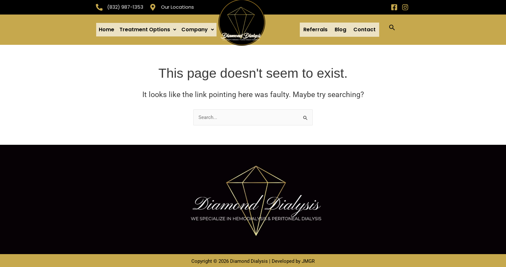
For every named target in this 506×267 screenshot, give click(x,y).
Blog (340, 28)
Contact (364, 28)
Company (197, 28)
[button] (148, 29)
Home (106, 28)
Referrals (315, 28)
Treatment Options (147, 28)
